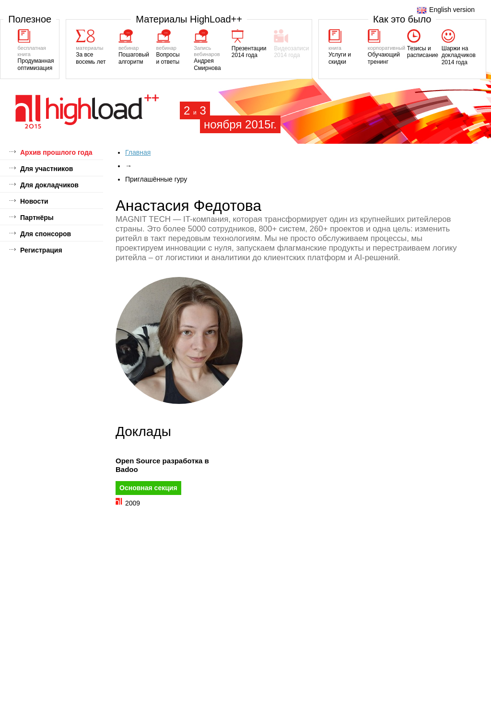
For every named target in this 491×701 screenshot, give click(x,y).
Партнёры (37, 217)
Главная (138, 152)
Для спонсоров (45, 234)
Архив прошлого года (56, 152)
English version (446, 10)
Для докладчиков (49, 185)
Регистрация (41, 250)
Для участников (46, 168)
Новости (34, 201)
